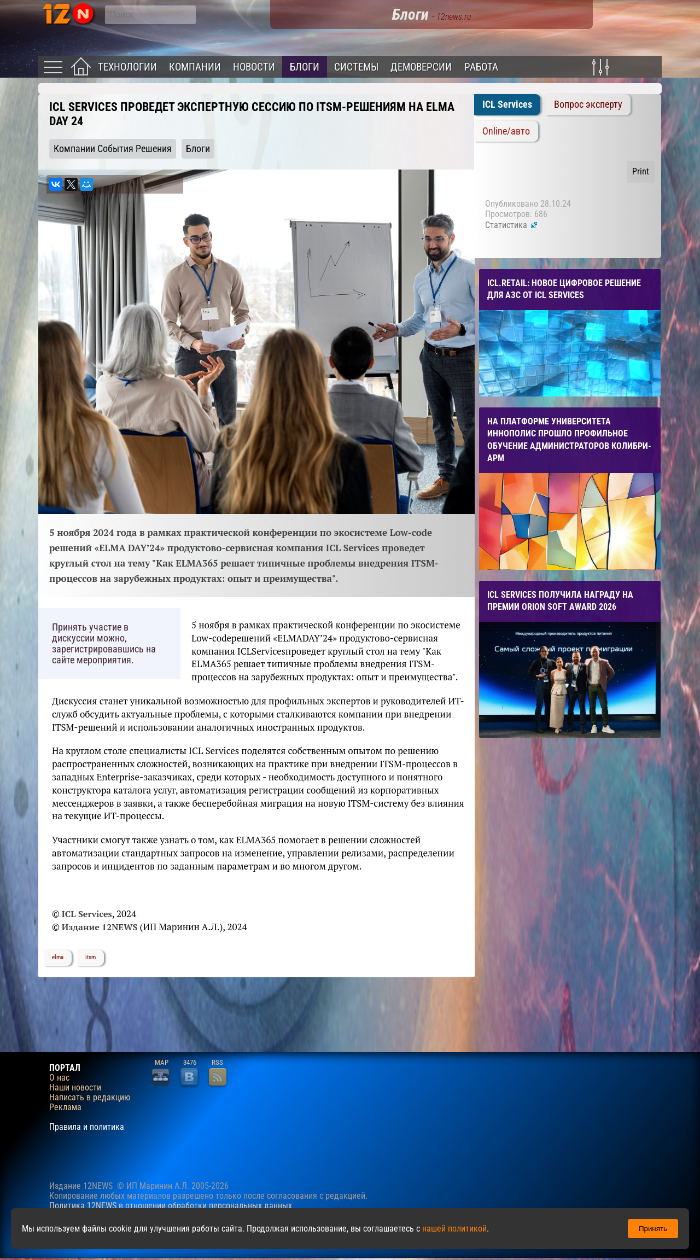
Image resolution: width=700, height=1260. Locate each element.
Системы (356, 67)
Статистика (511, 225)
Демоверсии (421, 67)
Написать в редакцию (89, 1097)
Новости (254, 67)
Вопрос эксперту (588, 104)
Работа (481, 67)
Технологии (127, 67)
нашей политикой (454, 1228)
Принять (653, 1228)
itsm (90, 957)
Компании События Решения (113, 148)
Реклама (65, 1107)
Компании (195, 67)
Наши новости (75, 1088)
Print (640, 171)
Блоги (304, 67)
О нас (59, 1078)
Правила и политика (86, 1127)
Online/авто (506, 131)
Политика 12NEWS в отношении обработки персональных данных (170, 1205)
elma (57, 957)
